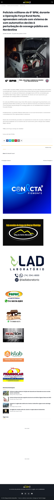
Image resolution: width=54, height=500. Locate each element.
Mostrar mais (48, 147)
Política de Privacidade (12, 5)
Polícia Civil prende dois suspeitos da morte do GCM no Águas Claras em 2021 (30, 397)
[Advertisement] (27, 440)
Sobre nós (22, 5)
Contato (3, 5)
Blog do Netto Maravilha (11, 498)
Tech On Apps (42, 498)
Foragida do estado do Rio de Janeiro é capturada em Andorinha (27, 409)
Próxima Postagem (47, 160)
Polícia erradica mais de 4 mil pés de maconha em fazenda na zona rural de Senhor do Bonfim (30, 392)
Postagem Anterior (6, 160)
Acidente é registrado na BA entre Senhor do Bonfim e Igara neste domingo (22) (30, 404)
